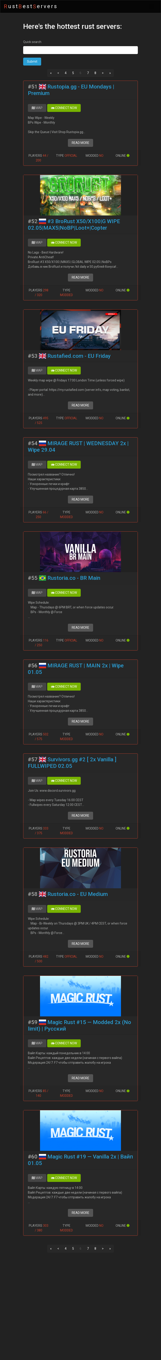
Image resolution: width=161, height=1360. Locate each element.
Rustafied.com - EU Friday (79, 356)
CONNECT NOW (64, 108)
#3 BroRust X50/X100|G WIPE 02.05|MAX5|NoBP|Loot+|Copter (74, 224)
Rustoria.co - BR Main (73, 578)
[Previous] (51, 73)
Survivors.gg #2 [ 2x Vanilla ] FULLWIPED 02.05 (72, 762)
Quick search (32, 42)
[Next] (103, 73)
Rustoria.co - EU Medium (77, 894)
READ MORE (80, 143)
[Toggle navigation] (151, 6)
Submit (32, 61)
